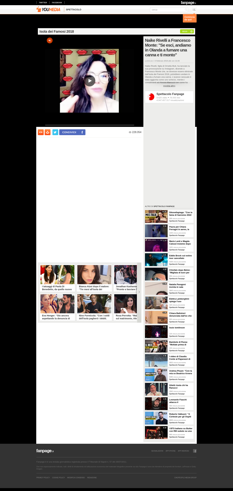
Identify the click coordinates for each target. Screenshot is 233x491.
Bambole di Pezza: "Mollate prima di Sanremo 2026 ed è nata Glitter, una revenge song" (178, 343)
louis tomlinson (177, 327)
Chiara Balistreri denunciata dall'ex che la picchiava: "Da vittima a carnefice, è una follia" (180, 314)
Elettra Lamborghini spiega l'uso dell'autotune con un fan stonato (179, 300)
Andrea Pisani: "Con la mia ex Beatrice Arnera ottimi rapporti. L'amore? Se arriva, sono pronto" (180, 372)
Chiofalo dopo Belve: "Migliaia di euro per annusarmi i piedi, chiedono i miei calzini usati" (180, 271)
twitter (43, 3)
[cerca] (169, 9)
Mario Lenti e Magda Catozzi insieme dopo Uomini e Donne (180, 242)
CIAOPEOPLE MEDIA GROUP (185, 477)
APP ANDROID (183, 451)
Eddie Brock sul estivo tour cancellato (180, 256)
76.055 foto (175, 97)
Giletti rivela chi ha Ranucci (178, 386)
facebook (57, 3)
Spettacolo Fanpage (170, 94)
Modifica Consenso (76, 477)
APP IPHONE (171, 451)
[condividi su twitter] (55, 132)
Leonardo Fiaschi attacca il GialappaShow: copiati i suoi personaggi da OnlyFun (180, 401)
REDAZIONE (92, 477)
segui (184, 31)
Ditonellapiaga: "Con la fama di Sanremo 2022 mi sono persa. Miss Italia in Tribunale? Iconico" (180, 213)
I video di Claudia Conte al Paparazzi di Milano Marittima (179, 357)
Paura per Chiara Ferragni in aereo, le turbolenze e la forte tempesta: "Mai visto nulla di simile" (179, 228)
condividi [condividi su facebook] (69, 132)
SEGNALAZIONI (157, 451)
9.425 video (161, 97)
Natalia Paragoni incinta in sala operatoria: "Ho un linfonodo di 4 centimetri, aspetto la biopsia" (179, 285)
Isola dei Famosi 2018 (56, 31)
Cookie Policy (58, 477)
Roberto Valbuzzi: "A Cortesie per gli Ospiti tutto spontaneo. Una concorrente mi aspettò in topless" (181, 415)
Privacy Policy (43, 477)
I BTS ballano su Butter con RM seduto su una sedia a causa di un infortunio (180, 429)
